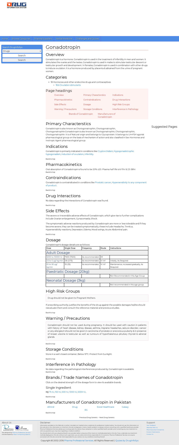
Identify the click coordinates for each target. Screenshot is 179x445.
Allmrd (50, 407)
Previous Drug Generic (88, 417)
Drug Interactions (121, 100)
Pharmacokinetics (63, 100)
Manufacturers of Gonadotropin (106, 115)
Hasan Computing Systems (21, 434)
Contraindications (91, 100)
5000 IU (82, 392)
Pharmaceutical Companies (155, 430)
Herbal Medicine (64, 39)
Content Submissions (153, 432)
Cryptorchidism (105, 151)
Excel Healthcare (105, 407)
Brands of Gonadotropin (81, 114)
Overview (59, 95)
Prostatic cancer (103, 182)
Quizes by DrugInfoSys (127, 440)
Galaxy (125, 407)
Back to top (50, 159)
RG (86, 410)
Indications (117, 95)
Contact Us (150, 434)
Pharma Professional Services (21, 432)
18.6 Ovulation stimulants (68, 85)
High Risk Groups (121, 104)
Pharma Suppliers (43, 39)
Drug (75, 407)
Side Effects (60, 104)
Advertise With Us (152, 427)
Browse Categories (21, 39)
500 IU (65, 392)
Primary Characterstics (94, 95)
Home (5, 39)
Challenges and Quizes (87, 39)
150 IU (58, 392)
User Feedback (151, 425)
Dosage (87, 104)
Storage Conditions (92, 109)
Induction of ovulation (72, 154)
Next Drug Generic (107, 417)
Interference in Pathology (125, 109)
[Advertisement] (105, 17)
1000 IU (73, 392)
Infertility (88, 154)
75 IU (51, 392)
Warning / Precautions (65, 109)
